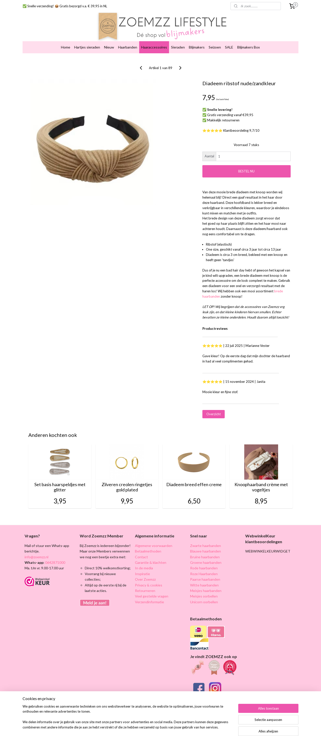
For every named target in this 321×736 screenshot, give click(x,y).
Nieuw (109, 43)
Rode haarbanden (204, 564)
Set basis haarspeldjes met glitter (60, 483)
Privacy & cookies (148, 581)
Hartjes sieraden (87, 43)
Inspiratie (142, 569)
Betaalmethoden (148, 547)
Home (65, 43)
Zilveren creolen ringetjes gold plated (127, 483)
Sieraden (178, 43)
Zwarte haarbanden (205, 541)
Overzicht (213, 410)
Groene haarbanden (205, 558)
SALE (229, 43)
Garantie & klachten (150, 558)
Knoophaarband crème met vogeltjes (261, 483)
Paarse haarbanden (205, 575)
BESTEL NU (246, 167)
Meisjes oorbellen (204, 592)
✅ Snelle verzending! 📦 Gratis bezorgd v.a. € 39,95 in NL (65, 6)
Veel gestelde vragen (151, 592)
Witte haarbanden (204, 581)
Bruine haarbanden (205, 552)
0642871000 (54, 558)
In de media (144, 564)
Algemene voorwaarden (153, 541)
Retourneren (145, 586)
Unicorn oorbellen (204, 597)
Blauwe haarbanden (205, 547)
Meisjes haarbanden (205, 586)
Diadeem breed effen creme (194, 480)
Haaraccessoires (154, 43)
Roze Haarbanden (204, 569)
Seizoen (215, 43)
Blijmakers (197, 43)
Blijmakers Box (248, 43)
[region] (127, 720)
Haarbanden (127, 43)
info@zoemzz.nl (36, 552)
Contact (141, 552)
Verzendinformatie (149, 597)
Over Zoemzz (145, 575)
